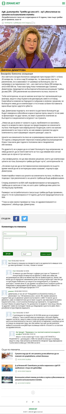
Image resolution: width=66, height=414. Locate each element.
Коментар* (30, 243)
